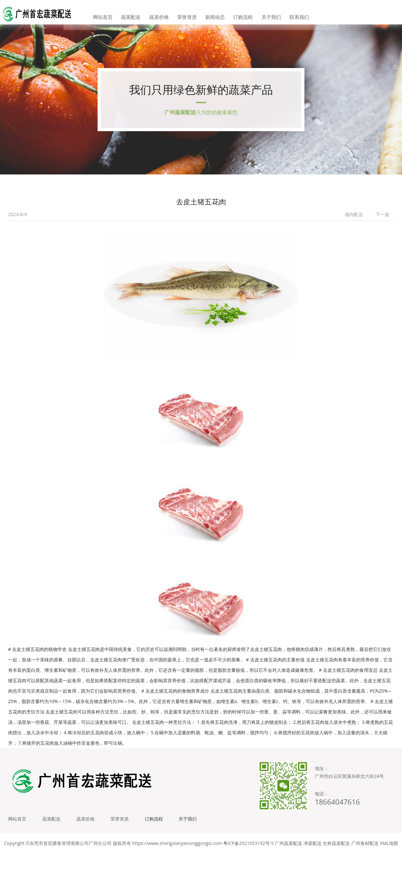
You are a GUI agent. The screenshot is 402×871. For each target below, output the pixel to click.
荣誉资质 (189, 13)
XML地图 (389, 861)
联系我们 (287, 13)
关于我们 (262, 13)
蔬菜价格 (164, 13)
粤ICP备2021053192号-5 (248, 861)
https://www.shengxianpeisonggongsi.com (177, 861)
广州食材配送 (365, 861)
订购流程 (238, 13)
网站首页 (115, 13)
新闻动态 (213, 13)
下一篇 (382, 225)
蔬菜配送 (139, 13)
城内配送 (354, 225)
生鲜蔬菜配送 (336, 861)
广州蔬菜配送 (288, 861)
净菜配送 (312, 861)
